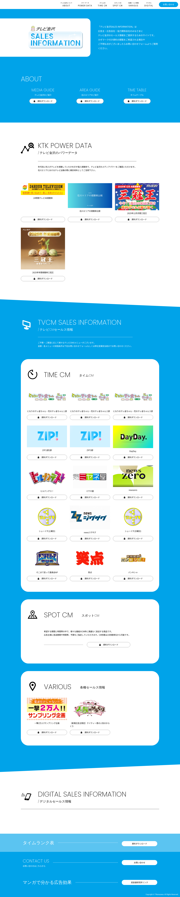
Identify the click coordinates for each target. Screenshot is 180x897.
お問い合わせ (168, 4)
